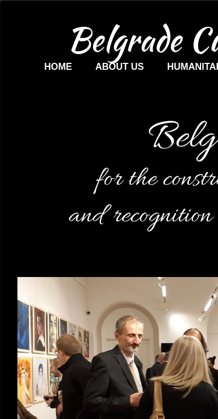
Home (58, 67)
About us (119, 67)
